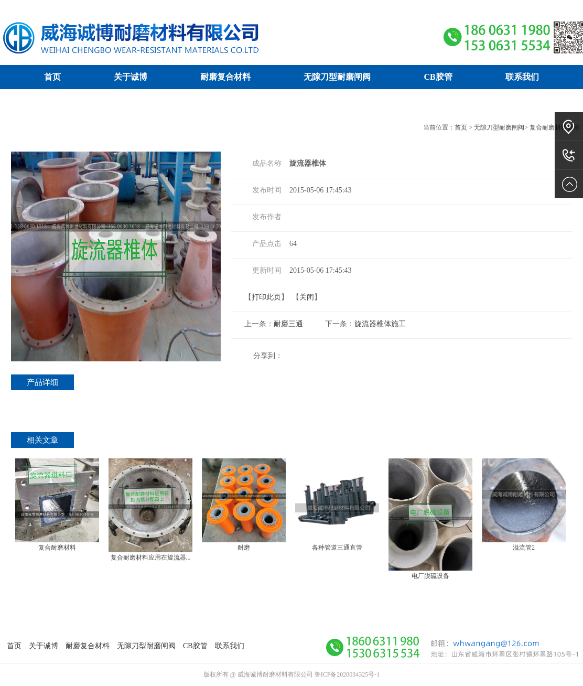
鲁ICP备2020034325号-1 (347, 674)
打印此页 (266, 297)
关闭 (306, 297)
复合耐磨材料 (57, 547)
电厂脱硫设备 (430, 576)
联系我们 (522, 76)
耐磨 (243, 547)
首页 (52, 76)
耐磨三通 (288, 324)
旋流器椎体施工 (380, 324)
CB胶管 (438, 76)
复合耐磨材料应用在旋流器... (151, 557)
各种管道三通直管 (337, 547)
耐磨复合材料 (225, 76)
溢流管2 (524, 547)
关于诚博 (130, 76)
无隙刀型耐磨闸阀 (337, 76)
